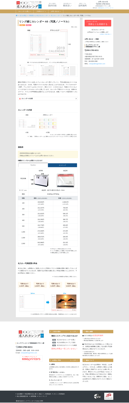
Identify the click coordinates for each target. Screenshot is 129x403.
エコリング (62, 165)
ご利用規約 (47, 394)
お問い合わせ (55, 11)
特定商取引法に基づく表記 (33, 394)
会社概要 (19, 394)
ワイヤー (33, 165)
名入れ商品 (23, 15)
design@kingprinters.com (97, 63)
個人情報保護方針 (22, 396)
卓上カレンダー (56, 15)
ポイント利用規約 (58, 394)
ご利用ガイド (40, 11)
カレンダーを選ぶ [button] (24, 11)
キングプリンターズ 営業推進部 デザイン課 (30, 343)
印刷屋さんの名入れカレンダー (38, 15)
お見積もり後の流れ (105, 34)
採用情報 (32, 396)
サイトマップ (42, 396)
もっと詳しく (74, 332)
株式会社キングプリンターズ (105, 8)
